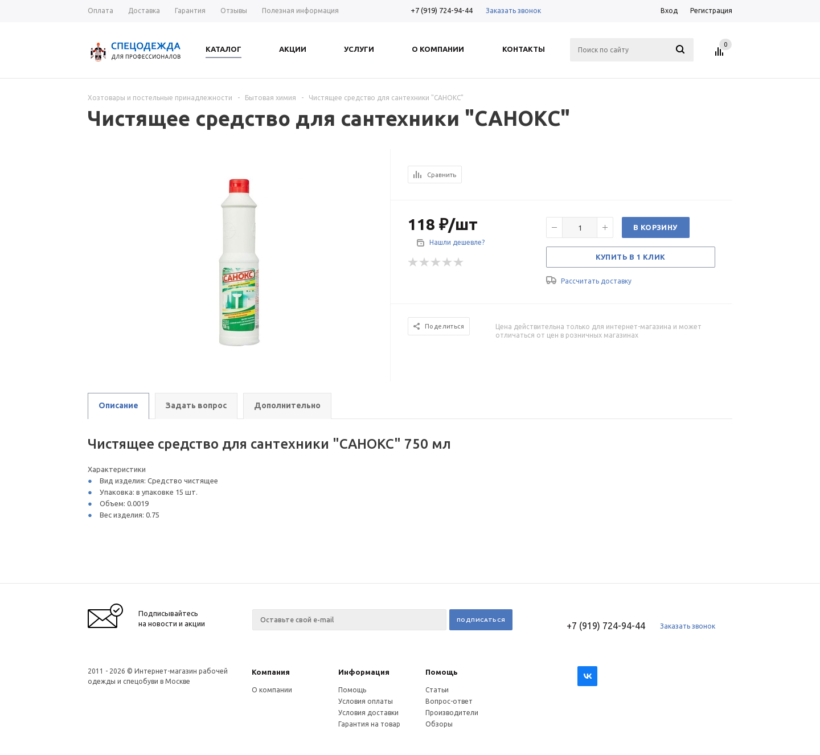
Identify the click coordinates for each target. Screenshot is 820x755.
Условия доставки (368, 712)
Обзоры (439, 724)
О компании (272, 690)
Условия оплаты (365, 701)
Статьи (437, 690)
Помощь (441, 672)
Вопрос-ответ (449, 701)
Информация (364, 672)
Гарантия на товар (369, 724)
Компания (271, 672)
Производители (451, 712)
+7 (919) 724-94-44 (442, 10)
